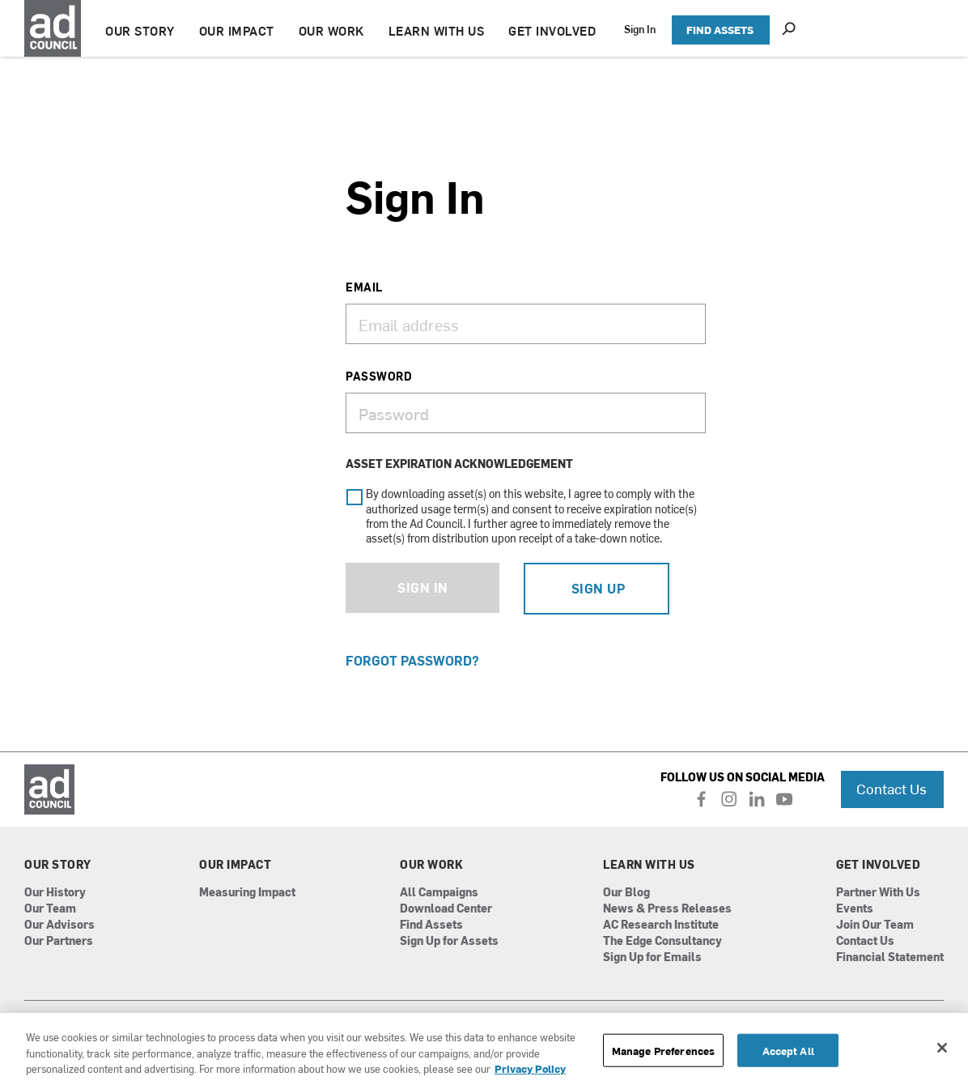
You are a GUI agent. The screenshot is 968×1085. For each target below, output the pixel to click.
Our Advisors (59, 925)
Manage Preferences (663, 1050)
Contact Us (891, 788)
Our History (55, 893)
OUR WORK (331, 30)
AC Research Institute (661, 925)
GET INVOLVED (552, 30)
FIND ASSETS (720, 29)
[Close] (942, 1048)
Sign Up (598, 588)
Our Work (431, 864)
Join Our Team (875, 925)
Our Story (57, 864)
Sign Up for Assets (449, 941)
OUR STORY (140, 30)
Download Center (446, 909)
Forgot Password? (412, 660)
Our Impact (235, 864)
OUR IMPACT (236, 30)
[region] (484, 1049)
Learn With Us (649, 864)
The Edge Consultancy (662, 941)
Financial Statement (890, 957)
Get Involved (878, 864)
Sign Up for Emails (652, 957)
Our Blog (626, 893)
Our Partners (58, 941)
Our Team (50, 909)
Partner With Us (878, 893)
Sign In (640, 29)
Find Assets (431, 925)
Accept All (788, 1050)
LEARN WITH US (436, 30)
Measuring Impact (247, 893)
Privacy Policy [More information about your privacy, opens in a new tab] (530, 1068)
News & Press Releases (667, 909)
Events (854, 909)
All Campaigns (439, 893)
